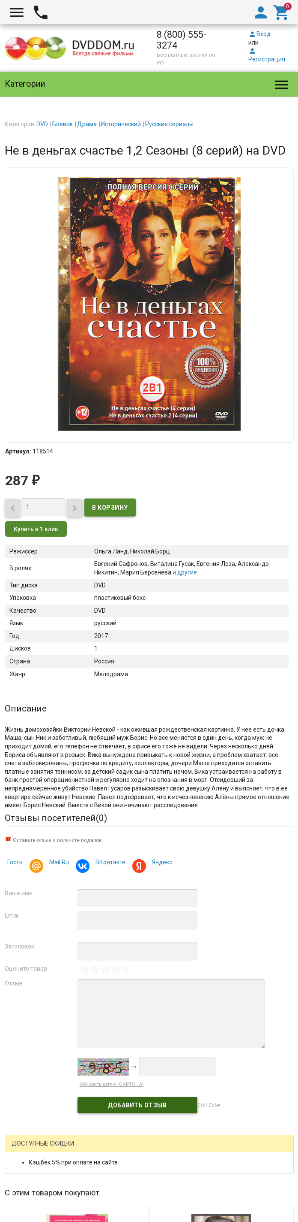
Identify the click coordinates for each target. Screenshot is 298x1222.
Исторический (121, 124)
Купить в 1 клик (36, 529)
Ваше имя (19, 893)
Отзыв (14, 983)
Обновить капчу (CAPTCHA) (112, 1084)
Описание (26, 708)
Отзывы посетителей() (56, 818)
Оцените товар (26, 968)
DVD (42, 124)
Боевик (62, 124)
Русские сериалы (169, 124)
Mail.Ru (58, 863)
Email (12, 915)
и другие (184, 572)
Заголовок (19, 946)
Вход (259, 33)
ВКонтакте (109, 863)
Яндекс (160, 863)
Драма (87, 124)
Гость (15, 862)
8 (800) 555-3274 (181, 40)
